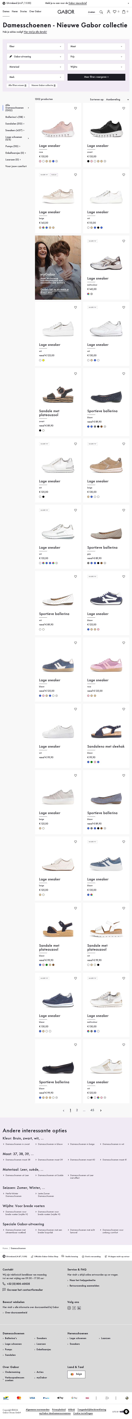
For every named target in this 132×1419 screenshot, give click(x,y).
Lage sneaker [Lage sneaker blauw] (97, 614)
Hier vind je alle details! (35, 32)
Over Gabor (35, 12)
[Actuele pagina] (70, 1110)
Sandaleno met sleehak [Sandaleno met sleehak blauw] (106, 746)
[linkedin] (79, 1308)
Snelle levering (70, 1256)
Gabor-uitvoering (35, 57)
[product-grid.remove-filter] (43, 86)
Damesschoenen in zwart (18, 1144)
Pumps (8, 1350)
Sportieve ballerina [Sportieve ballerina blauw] (102, 411)
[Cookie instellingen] (126, 1411)
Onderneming (12, 1372)
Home (5, 1248)
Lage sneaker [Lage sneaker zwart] (97, 146)
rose (40, 161)
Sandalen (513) (13, 124)
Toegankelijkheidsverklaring (91, 1410)
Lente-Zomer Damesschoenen (46, 1194)
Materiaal (35, 67)
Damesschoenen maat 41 (115, 1160)
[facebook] (74, 1308)
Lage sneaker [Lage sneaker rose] (49, 146)
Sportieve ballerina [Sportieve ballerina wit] (54, 614)
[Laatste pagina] (92, 1110)
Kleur (35, 47)
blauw (53, 161)
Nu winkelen (120, 85)
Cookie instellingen (83, 1413)
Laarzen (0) (12, 159)
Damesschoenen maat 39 (50, 1160)
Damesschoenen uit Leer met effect (82, 1176)
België (76, 1374)
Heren (15, 12)
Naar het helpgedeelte (83, 1280)
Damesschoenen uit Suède (50, 1175)
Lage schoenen (13, 1344)
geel (43, 360)
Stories (23, 12)
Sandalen (10, 1355)
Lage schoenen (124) (13, 138)
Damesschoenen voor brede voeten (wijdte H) (17, 1213)
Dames (6, 12)
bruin (101, 426)
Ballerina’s (11, 1338)
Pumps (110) (11, 146)
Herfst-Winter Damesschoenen (13, 1194)
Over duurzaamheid (16, 1313)
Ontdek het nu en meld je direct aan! (54, 291)
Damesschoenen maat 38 (18, 1160)
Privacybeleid (59, 1410)
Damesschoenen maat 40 (82, 1160)
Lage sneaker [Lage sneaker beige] (49, 212)
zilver (91, 294)
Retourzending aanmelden (84, 1286)
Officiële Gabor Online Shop (44, 1256)
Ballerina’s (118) (14, 117)
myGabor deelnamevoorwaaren (55, 1413)
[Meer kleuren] (57, 161)
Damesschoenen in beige (82, 1144)
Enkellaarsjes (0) (14, 153)
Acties (40, 1372)
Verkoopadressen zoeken (14, 1379)
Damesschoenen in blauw (50, 1144)
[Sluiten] (128, 3)
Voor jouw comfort (16, 166)
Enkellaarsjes (44, 1350)
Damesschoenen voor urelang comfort (113, 1231)
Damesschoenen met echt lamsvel (82, 1231)
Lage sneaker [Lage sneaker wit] (97, 212)
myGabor (42, 1378)
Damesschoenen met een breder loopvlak (50, 1231)
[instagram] (69, 1308)
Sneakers (42, 1338)
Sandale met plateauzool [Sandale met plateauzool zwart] (49, 413)
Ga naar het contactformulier (23, 1289)
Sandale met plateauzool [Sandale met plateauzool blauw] (49, 947)
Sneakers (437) (13, 130)
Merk (35, 77)
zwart (88, 161)
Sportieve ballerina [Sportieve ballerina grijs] (102, 547)
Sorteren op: (97, 99)
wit (43, 161)
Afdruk (71, 1410)
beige (47, 161)
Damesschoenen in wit (113, 1144)
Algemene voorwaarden (37, 1410)
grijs (95, 426)
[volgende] (101, 1110)
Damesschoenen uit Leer (17, 1175)
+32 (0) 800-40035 (16, 1283)
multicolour (43, 228)
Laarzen (41, 1344)
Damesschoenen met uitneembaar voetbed (16, 1231)
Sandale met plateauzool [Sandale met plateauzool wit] (97, 947)
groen (91, 762)
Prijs (96, 57)
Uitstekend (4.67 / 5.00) (15, 1256)
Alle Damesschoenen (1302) (14, 108)
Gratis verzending (91, 1256)
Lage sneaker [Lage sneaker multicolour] (97, 278)
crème (43, 430)
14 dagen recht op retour (117, 1256)
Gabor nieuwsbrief (78, 3)
